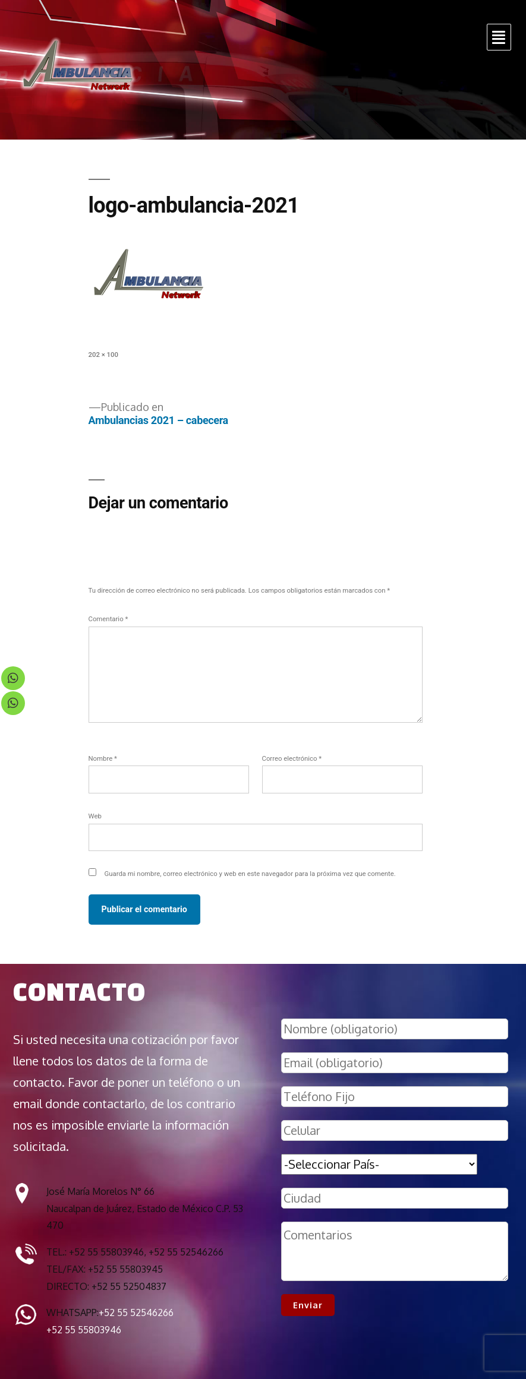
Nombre (103, 758)
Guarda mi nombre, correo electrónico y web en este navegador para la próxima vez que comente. (250, 873)
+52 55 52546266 (136, 1312)
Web (95, 816)
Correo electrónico (292, 758)
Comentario (108, 619)
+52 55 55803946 (83, 1330)
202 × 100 (103, 354)
